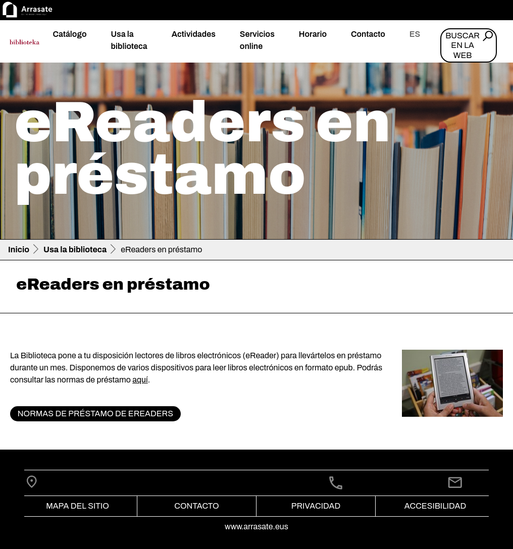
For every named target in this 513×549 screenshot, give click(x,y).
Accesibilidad (435, 506)
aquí (139, 379)
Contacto (368, 34)
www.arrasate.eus (256, 526)
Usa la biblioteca (129, 40)
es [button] (414, 34)
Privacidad (315, 506)
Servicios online (257, 40)
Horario (313, 34)
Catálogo (69, 34)
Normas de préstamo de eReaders (95, 413)
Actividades (194, 34)
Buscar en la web (462, 45)
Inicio (18, 249)
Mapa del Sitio (77, 506)
